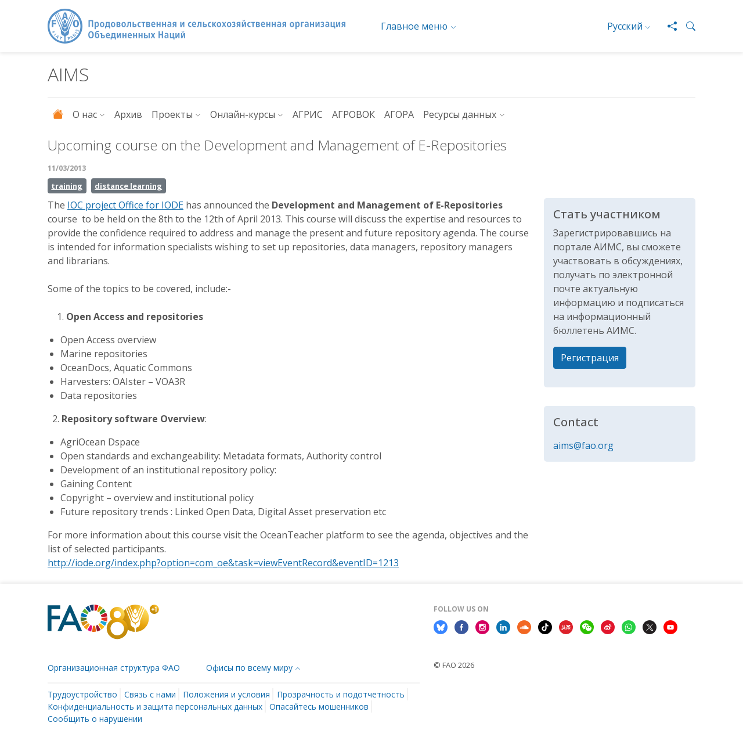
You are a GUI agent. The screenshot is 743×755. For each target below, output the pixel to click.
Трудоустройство (82, 694)
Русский (625, 26)
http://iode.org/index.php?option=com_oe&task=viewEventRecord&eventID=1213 (223, 562)
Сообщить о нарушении (95, 718)
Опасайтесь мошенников (319, 706)
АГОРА (399, 114)
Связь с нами (150, 694)
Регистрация (590, 357)
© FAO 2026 (454, 665)
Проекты (172, 114)
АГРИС (308, 114)
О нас (85, 114)
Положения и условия (226, 694)
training (66, 186)
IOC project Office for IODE (125, 205)
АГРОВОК (353, 114)
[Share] (667, 26)
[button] (686, 26)
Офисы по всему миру (249, 667)
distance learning (128, 186)
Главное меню (414, 26)
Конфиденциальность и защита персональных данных (155, 706)
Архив (128, 114)
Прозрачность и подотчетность (341, 694)
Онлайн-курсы (242, 114)
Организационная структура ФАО (114, 667)
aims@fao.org (583, 445)
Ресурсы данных (459, 114)
